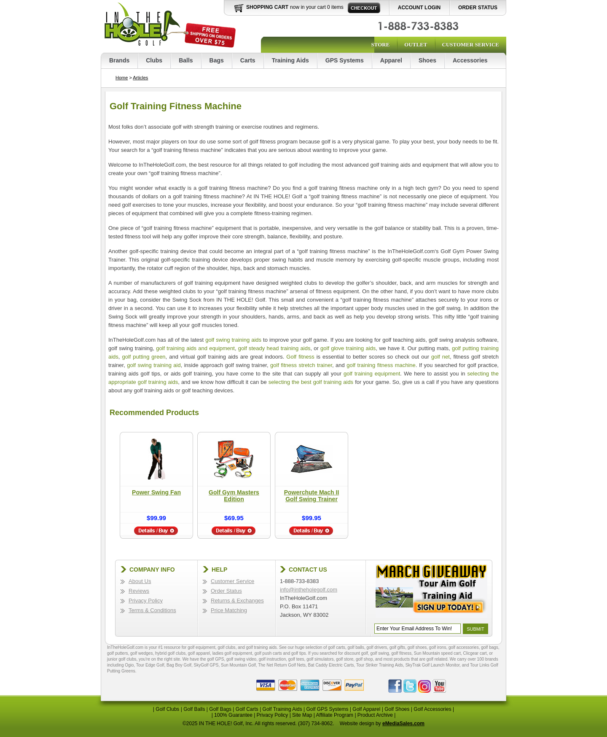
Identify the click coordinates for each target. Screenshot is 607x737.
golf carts (336, 647)
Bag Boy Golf (179, 665)
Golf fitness (300, 357)
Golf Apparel (366, 709)
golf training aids (261, 647)
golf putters (117, 653)
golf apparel (199, 653)
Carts (247, 60)
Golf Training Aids (282, 709)
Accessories (470, 60)
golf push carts (268, 653)
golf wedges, (142, 653)
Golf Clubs (167, 709)
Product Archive (375, 715)
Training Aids (290, 60)
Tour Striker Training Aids (379, 665)
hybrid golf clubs (170, 653)
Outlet (415, 44)
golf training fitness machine (381, 365)
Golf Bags (220, 709)
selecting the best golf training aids (311, 382)
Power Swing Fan (156, 492)
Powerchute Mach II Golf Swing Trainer (311, 495)
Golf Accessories (432, 709)
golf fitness (401, 653)
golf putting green (143, 357)
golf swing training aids (233, 340)
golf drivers (376, 647)
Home (121, 77)
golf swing (379, 653)
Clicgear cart (475, 653)
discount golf (356, 653)
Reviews (139, 591)
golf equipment (201, 647)
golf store (344, 659)
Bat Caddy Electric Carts (331, 665)
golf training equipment (372, 373)
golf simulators (319, 659)
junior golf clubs (121, 659)
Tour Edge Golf (150, 665)
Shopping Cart (267, 7)
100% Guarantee (233, 715)
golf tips (298, 653)
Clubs (154, 60)
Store (380, 44)
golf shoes (417, 647)
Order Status (477, 8)
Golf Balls (194, 709)
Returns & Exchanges (237, 600)
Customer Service (470, 44)
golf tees (296, 659)
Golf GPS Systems (327, 709)
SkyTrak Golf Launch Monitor (433, 665)
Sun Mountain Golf (238, 665)
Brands (119, 60)
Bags (216, 60)
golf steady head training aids (274, 348)
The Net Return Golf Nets (282, 665)
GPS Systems (344, 60)
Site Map (302, 715)
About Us (140, 581)
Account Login (419, 8)
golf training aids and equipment (195, 348)
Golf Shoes (396, 709)
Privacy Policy (146, 600)
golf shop (364, 659)
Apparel (391, 60)
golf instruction (272, 659)
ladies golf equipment (232, 653)
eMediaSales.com (403, 723)
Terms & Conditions (152, 610)
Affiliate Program (334, 715)
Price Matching (229, 610)
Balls (186, 60)
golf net (440, 357)
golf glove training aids (348, 348)
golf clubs (226, 647)
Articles (140, 77)
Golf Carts (247, 709)
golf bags (489, 647)
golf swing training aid (154, 365)
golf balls (355, 647)
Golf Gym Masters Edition (234, 495)
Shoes (427, 60)
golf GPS (215, 659)
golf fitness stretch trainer (301, 365)
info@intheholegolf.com (308, 589)
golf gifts (397, 647)
